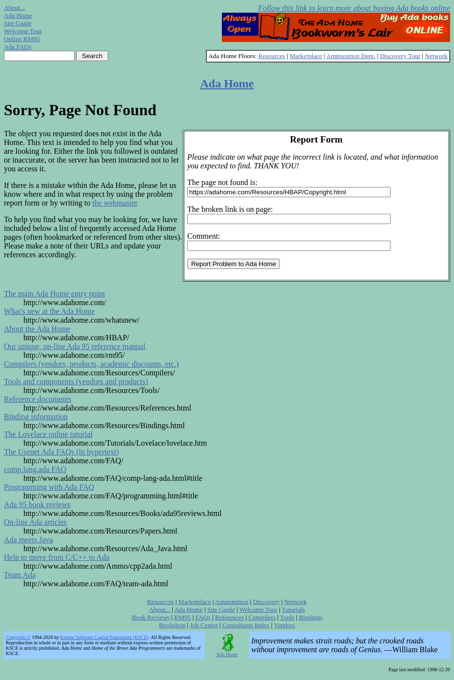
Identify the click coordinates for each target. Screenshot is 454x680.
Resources (271, 56)
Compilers (262, 617)
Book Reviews (151, 617)
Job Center (203, 625)
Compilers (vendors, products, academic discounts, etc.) (91, 364)
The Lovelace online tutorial (48, 434)
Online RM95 (22, 38)
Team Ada (20, 575)
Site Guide (18, 23)
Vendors (285, 625)
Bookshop (172, 625)
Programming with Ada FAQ (49, 487)
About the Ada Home (37, 329)
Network (436, 56)
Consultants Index (246, 625)
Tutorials (293, 609)
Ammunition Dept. (350, 56)
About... (14, 7)
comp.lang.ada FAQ (35, 469)
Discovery (266, 601)
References (229, 617)
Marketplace (306, 56)
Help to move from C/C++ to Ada (56, 557)
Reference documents (37, 399)
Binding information (36, 416)
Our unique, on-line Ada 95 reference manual (74, 346)
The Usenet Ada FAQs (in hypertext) (61, 452)
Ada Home (18, 15)
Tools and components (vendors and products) (76, 381)
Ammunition (231, 601)
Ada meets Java (28, 540)
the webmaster (115, 203)
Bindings (310, 617)
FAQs (203, 617)
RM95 (182, 617)
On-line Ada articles (35, 522)
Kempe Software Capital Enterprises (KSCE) (104, 637)
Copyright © (18, 637)
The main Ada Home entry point (54, 293)
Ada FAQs (17, 46)
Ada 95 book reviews (37, 504)
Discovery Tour (400, 56)
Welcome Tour (23, 31)
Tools (287, 617)
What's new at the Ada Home (49, 311)
